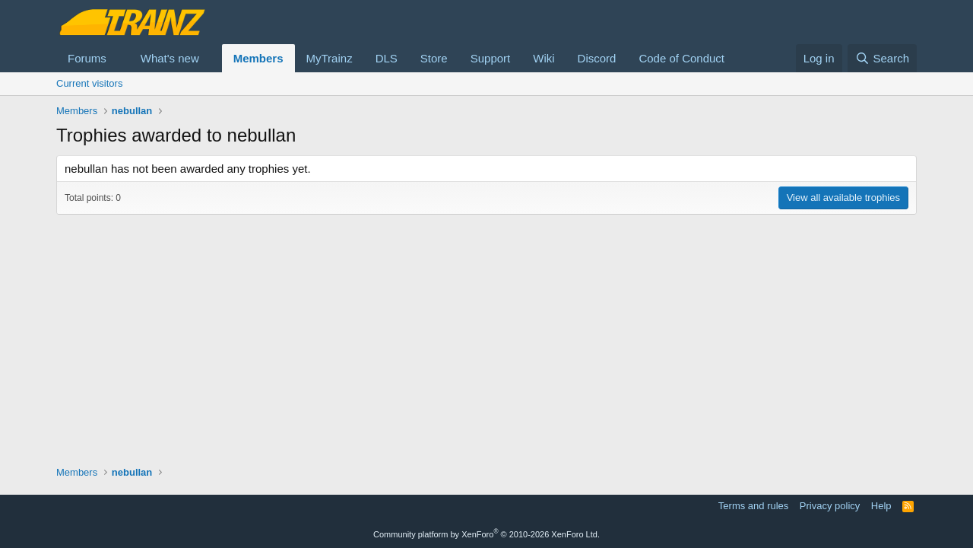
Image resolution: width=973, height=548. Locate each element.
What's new (170, 58)
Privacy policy (830, 505)
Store (434, 58)
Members (258, 58)
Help (881, 505)
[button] (118, 58)
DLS (387, 58)
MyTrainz (329, 58)
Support (491, 58)
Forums (87, 58)
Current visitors (89, 83)
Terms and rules (753, 505)
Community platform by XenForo (486, 534)
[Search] (882, 58)
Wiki (543, 58)
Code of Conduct (681, 58)
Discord (597, 58)
